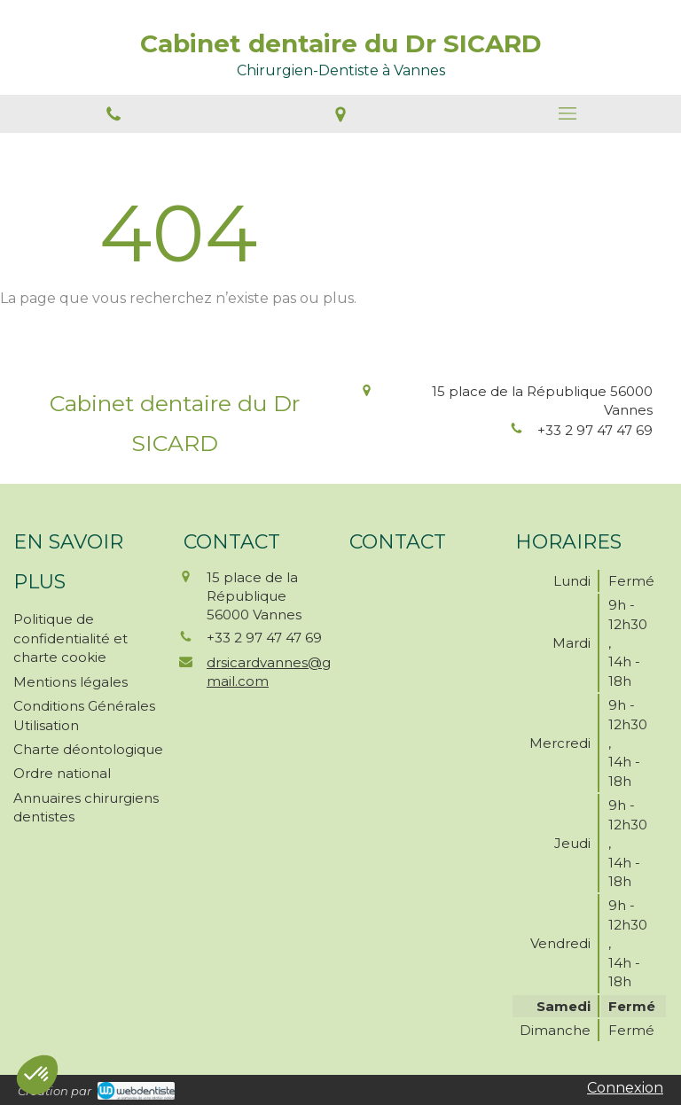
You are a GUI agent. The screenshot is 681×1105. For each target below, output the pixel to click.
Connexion (625, 1087)
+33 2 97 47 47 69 (595, 430)
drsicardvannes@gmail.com (269, 671)
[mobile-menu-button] (567, 113)
